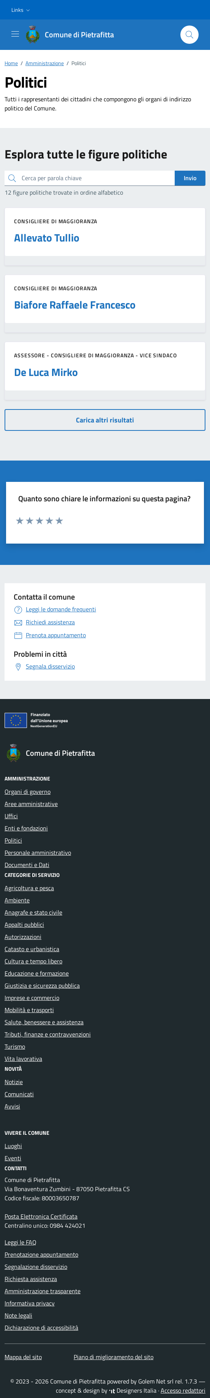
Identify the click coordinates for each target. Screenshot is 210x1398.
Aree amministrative (31, 803)
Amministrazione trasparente (43, 1291)
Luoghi (13, 1145)
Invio (190, 177)
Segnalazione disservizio (36, 1266)
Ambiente (17, 900)
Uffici (11, 816)
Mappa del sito (23, 1356)
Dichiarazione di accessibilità (41, 1327)
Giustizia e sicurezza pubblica (42, 985)
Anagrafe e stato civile (33, 912)
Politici (13, 840)
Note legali (18, 1315)
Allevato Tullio (46, 238)
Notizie (14, 1081)
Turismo (15, 1046)
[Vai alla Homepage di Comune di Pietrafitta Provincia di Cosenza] (73, 35)
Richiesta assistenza (31, 1278)
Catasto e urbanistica (32, 948)
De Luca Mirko (46, 372)
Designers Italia (132, 1390)
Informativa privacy (30, 1303)
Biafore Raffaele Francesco (75, 305)
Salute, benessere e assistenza (44, 1022)
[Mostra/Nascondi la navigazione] (15, 33)
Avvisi (12, 1106)
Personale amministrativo (38, 852)
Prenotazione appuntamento (41, 1254)
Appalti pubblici (24, 924)
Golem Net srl (156, 1381)
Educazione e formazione (37, 973)
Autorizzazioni (23, 936)
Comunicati (19, 1094)
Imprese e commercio (32, 997)
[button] (21, 10)
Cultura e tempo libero (33, 961)
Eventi (13, 1158)
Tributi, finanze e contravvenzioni (48, 1034)
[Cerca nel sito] (189, 35)
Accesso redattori (183, 1390)
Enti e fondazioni (26, 828)
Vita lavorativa (23, 1058)
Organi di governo (28, 791)
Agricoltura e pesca (29, 888)
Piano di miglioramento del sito (113, 1356)
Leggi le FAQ (20, 1242)
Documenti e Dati (27, 864)
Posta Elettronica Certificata (41, 1216)
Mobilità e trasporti (29, 1009)
